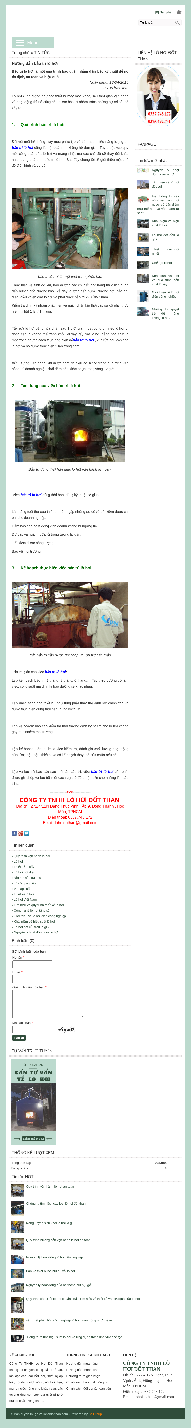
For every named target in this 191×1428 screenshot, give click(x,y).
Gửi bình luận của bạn (29, 987)
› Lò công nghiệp (24, 883)
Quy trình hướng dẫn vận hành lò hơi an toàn (58, 1240)
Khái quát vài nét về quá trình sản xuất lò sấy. (165, 280)
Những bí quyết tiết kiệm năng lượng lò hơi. (165, 313)
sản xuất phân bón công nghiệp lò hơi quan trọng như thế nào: (70, 1320)
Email (17, 972)
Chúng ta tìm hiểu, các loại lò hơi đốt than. (56, 1203)
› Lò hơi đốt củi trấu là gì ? (30, 927)
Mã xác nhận (22, 1023)
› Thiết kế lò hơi (23, 894)
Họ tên (18, 957)
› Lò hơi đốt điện (23, 872)
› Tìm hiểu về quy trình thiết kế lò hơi (38, 905)
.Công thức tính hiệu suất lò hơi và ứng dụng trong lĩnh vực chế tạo (74, 1337)
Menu (32, 42)
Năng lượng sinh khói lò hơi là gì (49, 1223)
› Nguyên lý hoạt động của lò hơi (35, 932)
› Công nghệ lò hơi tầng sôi (31, 910)
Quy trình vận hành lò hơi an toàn (50, 1186)
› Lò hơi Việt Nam (24, 899)
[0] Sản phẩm (164, 12)
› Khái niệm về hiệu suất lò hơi (33, 921)
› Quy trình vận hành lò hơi (31, 856)
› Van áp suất (21, 889)
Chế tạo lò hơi (162, 263)
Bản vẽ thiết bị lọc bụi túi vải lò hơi (50, 1271)
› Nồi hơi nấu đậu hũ (26, 878)
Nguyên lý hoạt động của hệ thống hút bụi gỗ (58, 1285)
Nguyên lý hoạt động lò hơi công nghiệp (54, 1257)
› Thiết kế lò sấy (23, 867)
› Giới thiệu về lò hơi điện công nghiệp (39, 916)
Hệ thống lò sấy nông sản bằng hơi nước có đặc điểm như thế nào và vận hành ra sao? (158, 204)
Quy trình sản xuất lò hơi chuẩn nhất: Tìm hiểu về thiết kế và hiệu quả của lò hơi (83, 1299)
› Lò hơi (17, 861)
